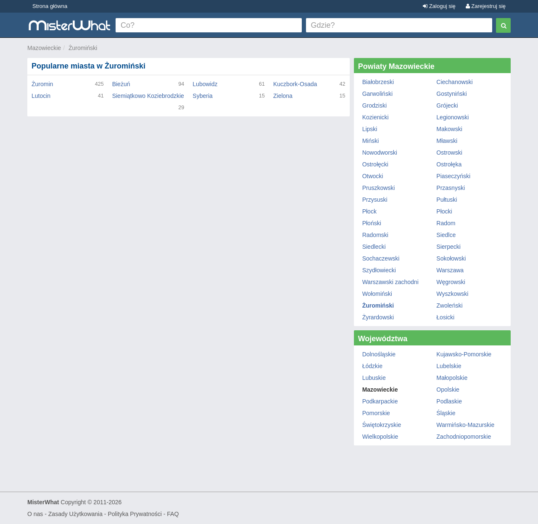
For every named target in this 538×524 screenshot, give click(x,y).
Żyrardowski (378, 317)
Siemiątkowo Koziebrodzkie (148, 95)
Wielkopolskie (380, 436)
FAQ (173, 514)
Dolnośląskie (379, 354)
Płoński (371, 223)
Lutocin (41, 95)
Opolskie (447, 389)
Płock (369, 211)
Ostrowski (449, 152)
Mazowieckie (44, 48)
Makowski (449, 129)
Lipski (369, 129)
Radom (445, 223)
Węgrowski (450, 282)
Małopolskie (451, 377)
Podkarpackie (380, 401)
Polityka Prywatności (134, 514)
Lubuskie (374, 377)
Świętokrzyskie (381, 424)
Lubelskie (448, 366)
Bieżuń (121, 84)
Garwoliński (377, 93)
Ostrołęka (449, 164)
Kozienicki (375, 117)
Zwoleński (449, 305)
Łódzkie (372, 366)
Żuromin (42, 84)
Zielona (283, 95)
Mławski (446, 140)
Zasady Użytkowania (75, 514)
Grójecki (447, 105)
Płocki (444, 211)
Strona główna (49, 6)
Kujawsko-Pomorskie (463, 354)
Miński (370, 140)
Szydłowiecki (379, 270)
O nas (35, 514)
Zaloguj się (439, 6)
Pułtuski (446, 199)
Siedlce (446, 235)
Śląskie (445, 413)
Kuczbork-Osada (295, 84)
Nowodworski (379, 152)
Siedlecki (374, 246)
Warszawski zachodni (390, 282)
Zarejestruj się (486, 6)
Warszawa (450, 270)
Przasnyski (450, 187)
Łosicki (445, 317)
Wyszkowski (452, 293)
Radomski (375, 235)
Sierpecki (448, 246)
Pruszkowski (378, 187)
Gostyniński (451, 93)
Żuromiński (83, 48)
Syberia (202, 95)
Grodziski (374, 105)
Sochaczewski (381, 258)
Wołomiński (377, 293)
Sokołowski (451, 258)
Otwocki (372, 176)
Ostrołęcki (375, 164)
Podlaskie (449, 401)
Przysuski (375, 199)
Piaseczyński (453, 176)
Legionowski (452, 117)
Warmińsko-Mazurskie (465, 424)
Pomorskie (376, 413)
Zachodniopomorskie (463, 436)
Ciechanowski (454, 82)
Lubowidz (205, 84)
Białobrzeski (378, 82)
